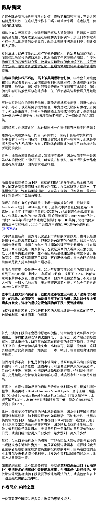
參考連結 (9, 228)
